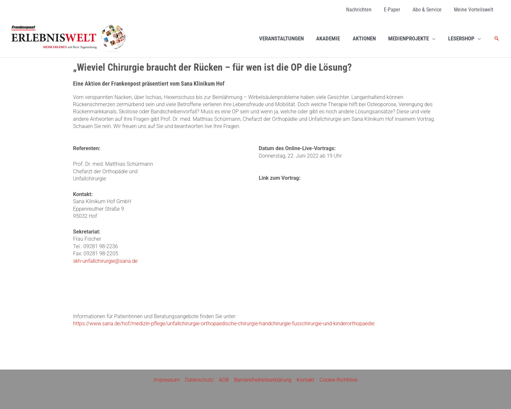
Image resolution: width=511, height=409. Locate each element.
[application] (434, 38)
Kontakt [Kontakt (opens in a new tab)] (305, 380)
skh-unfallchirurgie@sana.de (105, 261)
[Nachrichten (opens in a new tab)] (366, 10)
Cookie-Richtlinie (339, 380)
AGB (224, 380)
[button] (497, 38)
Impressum (166, 380)
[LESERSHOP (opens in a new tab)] (465, 38)
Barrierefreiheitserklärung (262, 380)
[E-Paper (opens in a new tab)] (397, 10)
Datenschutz (199, 380)
